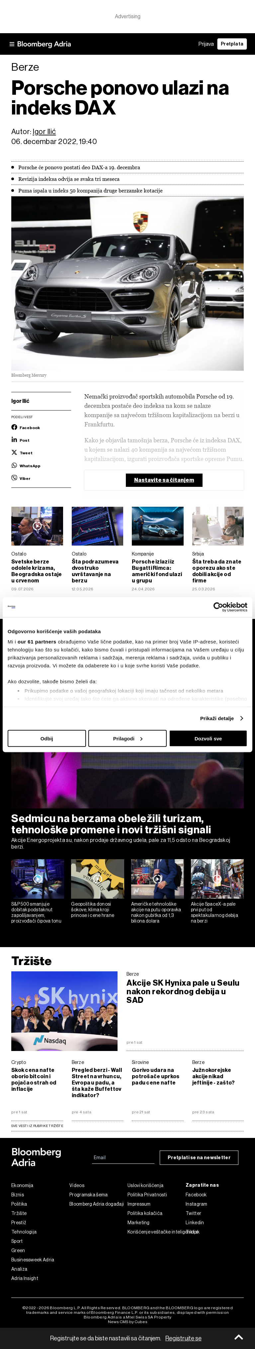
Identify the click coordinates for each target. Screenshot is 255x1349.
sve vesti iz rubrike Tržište (37, 1126)
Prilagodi (127, 738)
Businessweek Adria (32, 1259)
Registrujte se (183, 1338)
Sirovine (140, 1062)
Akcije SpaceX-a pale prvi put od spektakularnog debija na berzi (214, 912)
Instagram (197, 1204)
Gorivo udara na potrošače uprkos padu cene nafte (155, 1076)
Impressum (139, 1204)
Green (18, 1250)
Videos (76, 1185)
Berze (133, 974)
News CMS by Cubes (127, 1321)
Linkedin (195, 1222)
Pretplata (232, 44)
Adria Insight (24, 1278)
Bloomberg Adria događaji (96, 1204)
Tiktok (193, 1232)
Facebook (196, 1194)
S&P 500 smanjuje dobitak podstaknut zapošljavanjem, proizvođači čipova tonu (36, 912)
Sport (17, 1241)
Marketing (139, 1222)
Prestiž (18, 1222)
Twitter (193, 1213)
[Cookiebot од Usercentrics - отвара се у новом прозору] (218, 607)
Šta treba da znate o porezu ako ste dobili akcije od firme (217, 571)
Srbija (198, 554)
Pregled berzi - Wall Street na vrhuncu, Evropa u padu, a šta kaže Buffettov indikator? (97, 1082)
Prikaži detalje (217, 718)
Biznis (17, 1194)
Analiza (19, 1269)
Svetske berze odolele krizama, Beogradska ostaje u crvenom (36, 571)
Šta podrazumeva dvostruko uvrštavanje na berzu (95, 571)
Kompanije (143, 554)
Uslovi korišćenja (145, 1185)
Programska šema (88, 1194)
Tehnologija (24, 1232)
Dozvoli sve (208, 738)
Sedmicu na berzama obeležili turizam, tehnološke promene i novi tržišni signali (111, 824)
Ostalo (18, 554)
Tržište (31, 961)
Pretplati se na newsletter (199, 1158)
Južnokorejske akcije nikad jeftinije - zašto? (213, 1076)
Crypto (18, 1062)
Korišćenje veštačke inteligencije (157, 1232)
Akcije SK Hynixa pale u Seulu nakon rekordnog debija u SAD (183, 992)
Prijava (206, 44)
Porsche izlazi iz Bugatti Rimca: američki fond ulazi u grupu (157, 571)
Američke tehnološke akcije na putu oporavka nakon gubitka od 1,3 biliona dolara (156, 912)
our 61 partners (37, 641)
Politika (19, 1204)
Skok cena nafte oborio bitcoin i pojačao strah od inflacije (33, 1079)
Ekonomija (22, 1185)
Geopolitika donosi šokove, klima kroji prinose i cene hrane (92, 909)
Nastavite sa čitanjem (164, 480)
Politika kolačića (145, 1213)
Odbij (47, 738)
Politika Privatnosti (147, 1194)
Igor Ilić (44, 131)
